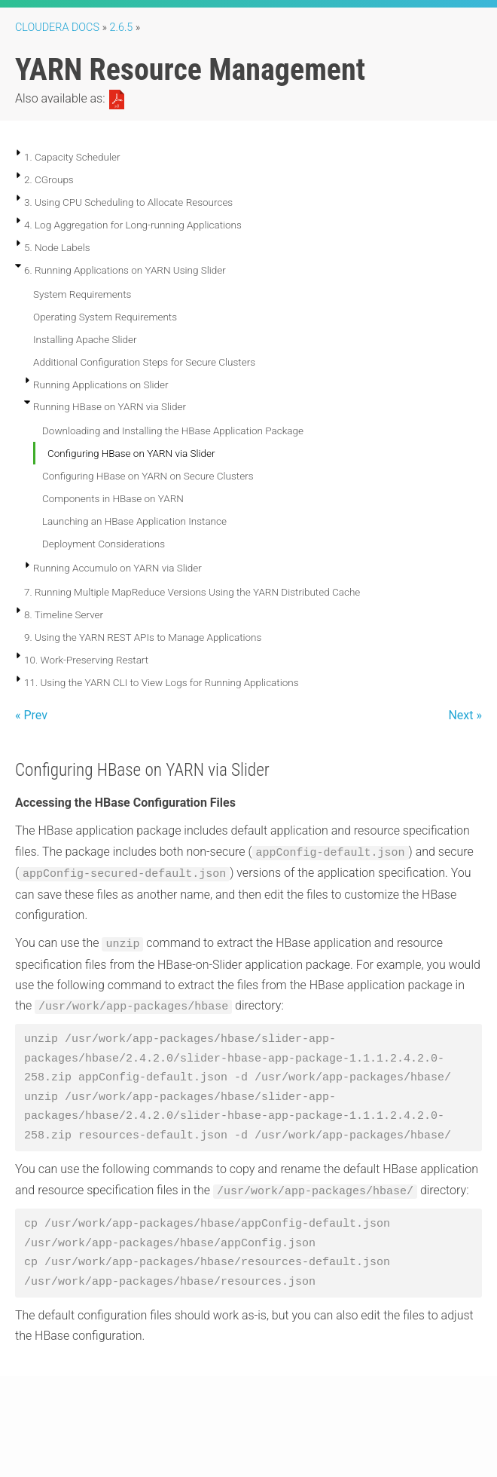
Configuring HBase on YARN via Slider (131, 453)
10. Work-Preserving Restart (86, 660)
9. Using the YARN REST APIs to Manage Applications (142, 637)
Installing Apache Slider (85, 339)
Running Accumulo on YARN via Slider (117, 568)
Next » (465, 715)
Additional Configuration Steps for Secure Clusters (144, 362)
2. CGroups (49, 179)
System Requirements (82, 294)
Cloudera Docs (57, 27)
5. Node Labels (57, 247)
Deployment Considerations (103, 544)
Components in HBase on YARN (113, 498)
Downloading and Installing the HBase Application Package (172, 430)
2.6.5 (121, 27)
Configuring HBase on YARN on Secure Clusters (148, 476)
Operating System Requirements (105, 317)
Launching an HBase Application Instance (134, 521)
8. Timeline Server (63, 614)
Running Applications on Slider (101, 384)
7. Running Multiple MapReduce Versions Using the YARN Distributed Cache (192, 592)
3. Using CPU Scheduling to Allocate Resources (128, 202)
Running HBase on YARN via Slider (109, 406)
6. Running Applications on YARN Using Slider (125, 270)
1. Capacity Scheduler (72, 157)
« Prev (31, 715)
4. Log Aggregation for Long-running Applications (133, 225)
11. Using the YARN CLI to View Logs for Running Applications (161, 682)
